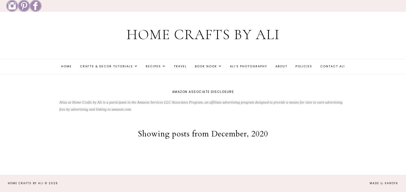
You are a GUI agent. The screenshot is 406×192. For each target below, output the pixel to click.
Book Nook (206, 66)
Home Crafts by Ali (203, 34)
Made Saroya (384, 183)
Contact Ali (332, 66)
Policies (303, 66)
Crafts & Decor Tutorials (106, 66)
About (281, 66)
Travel (180, 66)
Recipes (153, 66)
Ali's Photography (248, 66)
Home (66, 66)
